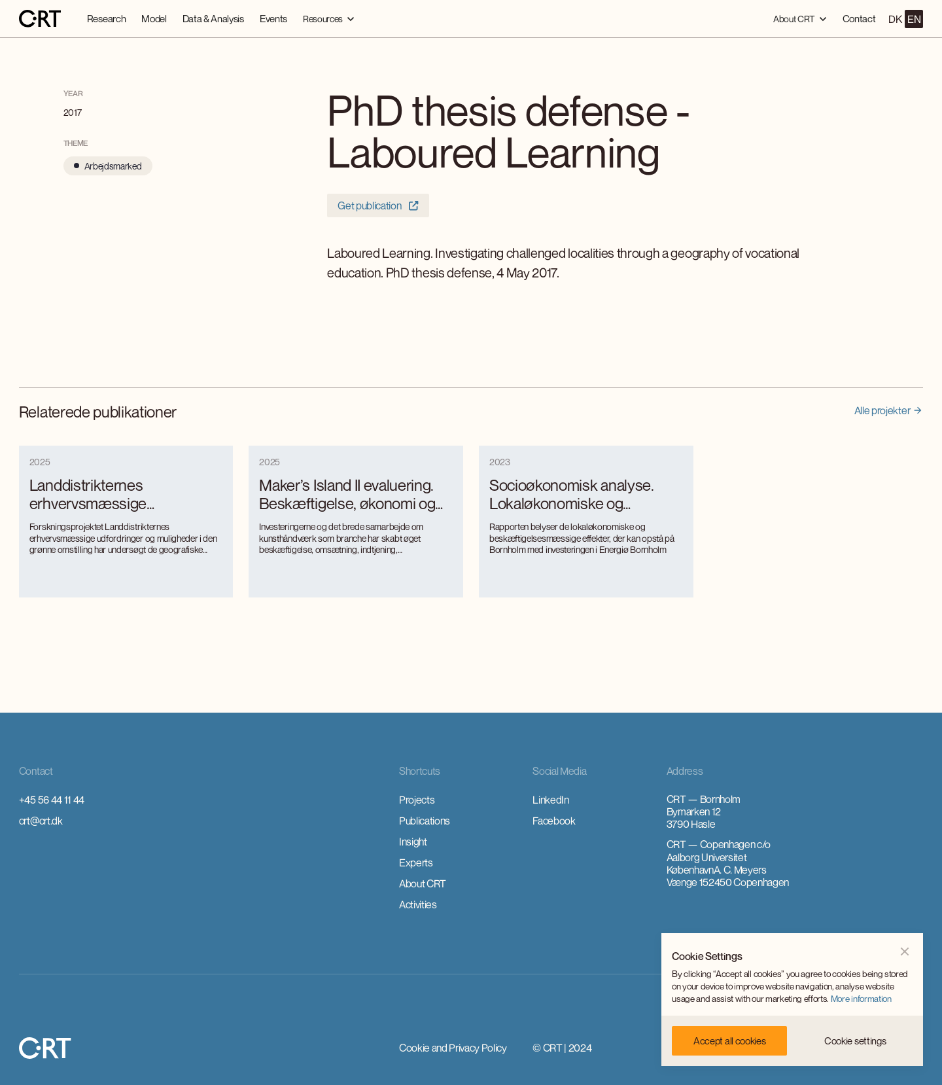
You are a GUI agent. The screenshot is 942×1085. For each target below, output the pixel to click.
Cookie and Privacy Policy (453, 1047)
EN (913, 19)
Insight (413, 841)
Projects (416, 799)
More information (861, 998)
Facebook (553, 820)
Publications (424, 820)
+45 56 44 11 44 (51, 799)
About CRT (422, 883)
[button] (329, 18)
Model (153, 18)
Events (273, 18)
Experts (416, 862)
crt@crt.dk (41, 820)
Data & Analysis (213, 18)
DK (894, 19)
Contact (859, 18)
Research (106, 18)
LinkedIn (550, 799)
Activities (418, 904)
